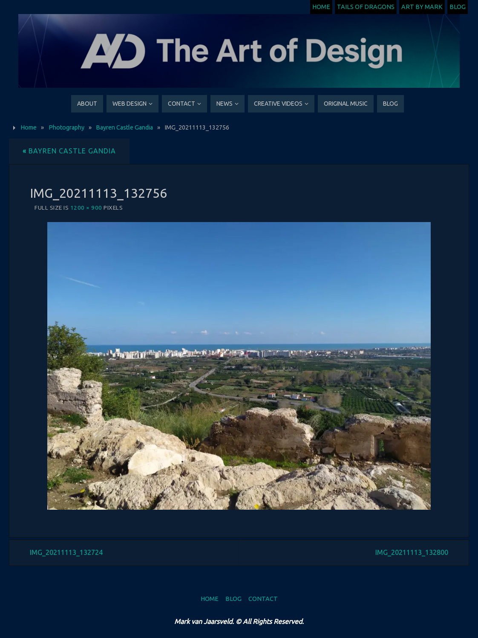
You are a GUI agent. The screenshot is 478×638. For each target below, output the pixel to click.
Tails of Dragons (365, 6)
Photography (66, 127)
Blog (457, 6)
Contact (263, 598)
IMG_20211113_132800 (411, 552)
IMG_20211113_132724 (66, 552)
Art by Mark (422, 6)
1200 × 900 (86, 207)
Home (321, 6)
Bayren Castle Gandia (124, 127)
